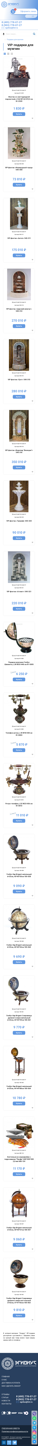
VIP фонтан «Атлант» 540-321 (19, 592)
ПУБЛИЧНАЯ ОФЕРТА (11, 1428)
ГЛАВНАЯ (6, 1376)
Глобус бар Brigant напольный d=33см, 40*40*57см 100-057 (19, 1229)
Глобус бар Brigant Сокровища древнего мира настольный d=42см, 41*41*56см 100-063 (19, 1300)
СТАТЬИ (5, 1397)
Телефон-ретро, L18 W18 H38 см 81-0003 (19, 734)
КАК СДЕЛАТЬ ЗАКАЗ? (11, 1386)
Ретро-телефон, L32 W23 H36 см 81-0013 (19, 805)
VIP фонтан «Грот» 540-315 (19, 380)
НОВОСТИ (6, 1401)
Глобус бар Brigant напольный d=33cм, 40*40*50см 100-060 (19, 946)
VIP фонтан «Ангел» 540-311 (19, 238)
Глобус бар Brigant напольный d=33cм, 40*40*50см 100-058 (19, 875)
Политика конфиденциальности (15, 1431)
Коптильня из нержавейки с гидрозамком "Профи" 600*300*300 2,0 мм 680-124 (19, 1159)
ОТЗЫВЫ (5, 1394)
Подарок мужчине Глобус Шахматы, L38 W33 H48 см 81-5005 (19, 663)
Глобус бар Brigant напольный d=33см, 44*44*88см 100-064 (19, 1087)
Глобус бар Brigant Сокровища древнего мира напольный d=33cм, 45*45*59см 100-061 (19, 1018)
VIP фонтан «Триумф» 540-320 (19, 521)
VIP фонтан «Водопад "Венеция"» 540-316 (19, 451)
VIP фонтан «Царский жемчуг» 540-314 (19, 310)
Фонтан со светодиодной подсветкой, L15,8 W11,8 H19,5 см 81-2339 (19, 99)
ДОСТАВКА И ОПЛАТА (11, 1383)
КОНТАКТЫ (6, 1404)
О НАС (4, 1380)
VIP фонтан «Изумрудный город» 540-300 (19, 169)
